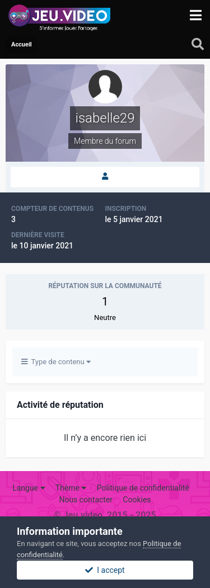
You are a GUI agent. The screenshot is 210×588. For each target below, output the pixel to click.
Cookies (137, 499)
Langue (28, 487)
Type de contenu (56, 361)
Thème (71, 487)
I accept (104, 570)
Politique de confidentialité (143, 487)
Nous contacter (86, 499)
